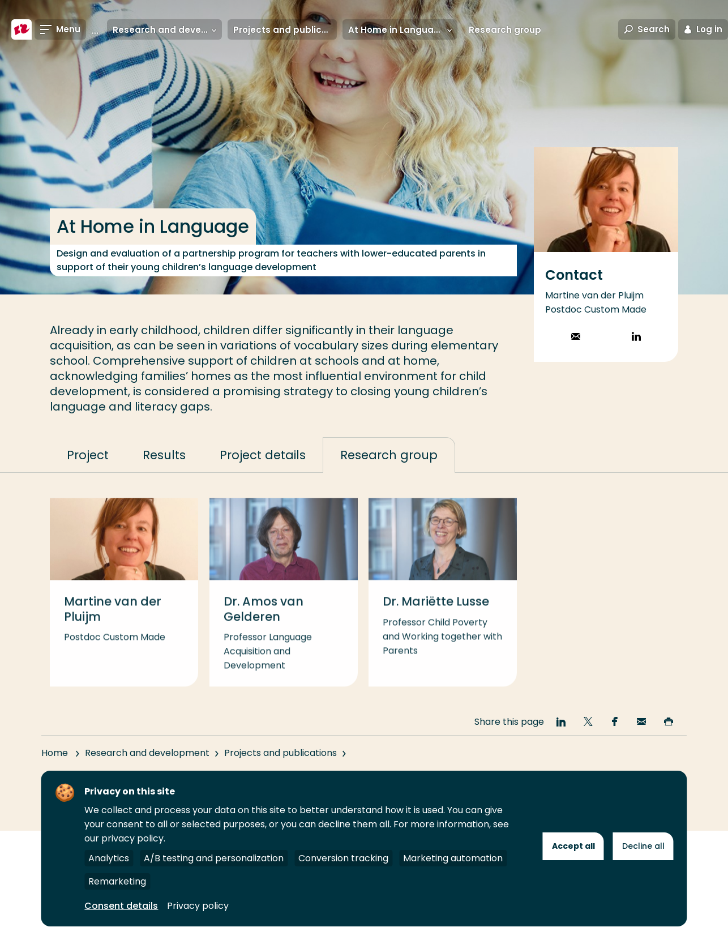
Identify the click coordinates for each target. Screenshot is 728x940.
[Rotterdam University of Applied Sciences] (21, 29)
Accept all (573, 846)
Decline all (643, 846)
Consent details (121, 905)
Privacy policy (198, 905)
